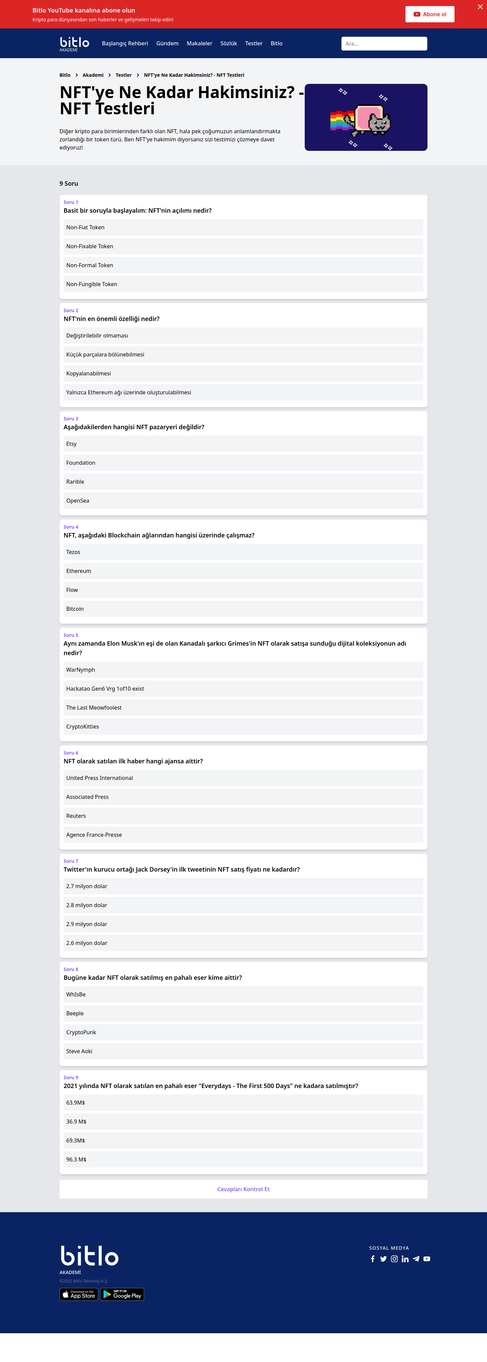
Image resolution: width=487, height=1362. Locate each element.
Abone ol (430, 14)
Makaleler (199, 43)
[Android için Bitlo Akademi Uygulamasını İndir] (122, 1323)
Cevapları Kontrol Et (243, 1218)
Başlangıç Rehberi (125, 43)
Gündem (167, 43)
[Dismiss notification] (480, 7)
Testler (253, 43)
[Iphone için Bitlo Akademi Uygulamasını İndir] (80, 1323)
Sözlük (229, 43)
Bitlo (277, 43)
